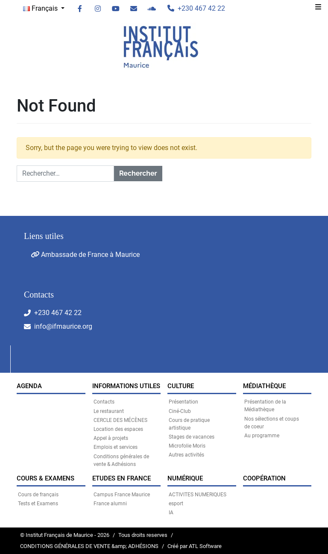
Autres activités (186, 455)
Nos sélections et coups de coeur (271, 423)
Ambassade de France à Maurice (85, 254)
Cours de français (38, 495)
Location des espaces (118, 429)
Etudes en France (121, 478)
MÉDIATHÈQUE (264, 386)
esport (176, 504)
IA (171, 513)
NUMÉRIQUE (185, 478)
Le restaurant (109, 411)
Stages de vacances (191, 437)
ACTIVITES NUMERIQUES (197, 495)
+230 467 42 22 (58, 313)
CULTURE (180, 386)
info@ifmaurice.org (63, 326)
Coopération (264, 478)
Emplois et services (116, 447)
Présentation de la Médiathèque (265, 406)
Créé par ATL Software (194, 546)
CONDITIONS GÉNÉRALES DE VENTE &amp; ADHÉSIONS (89, 546)
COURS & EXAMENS (45, 478)
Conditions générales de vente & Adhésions (121, 460)
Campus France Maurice (122, 495)
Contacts (104, 402)
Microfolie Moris (187, 446)
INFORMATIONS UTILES (126, 386)
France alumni (110, 504)
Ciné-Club (180, 411)
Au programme (261, 436)
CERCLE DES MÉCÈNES (120, 420)
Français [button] (41, 8)
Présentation (183, 402)
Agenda (29, 386)
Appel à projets (111, 438)
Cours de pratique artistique (189, 424)
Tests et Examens (38, 504)
